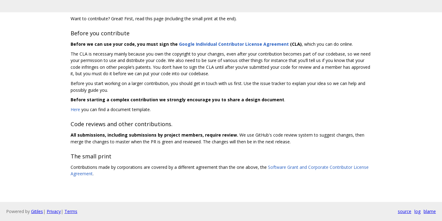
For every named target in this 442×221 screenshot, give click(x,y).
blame (430, 211)
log (417, 211)
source (404, 211)
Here (75, 109)
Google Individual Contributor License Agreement (234, 44)
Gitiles (37, 211)
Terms (70, 211)
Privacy (54, 211)
